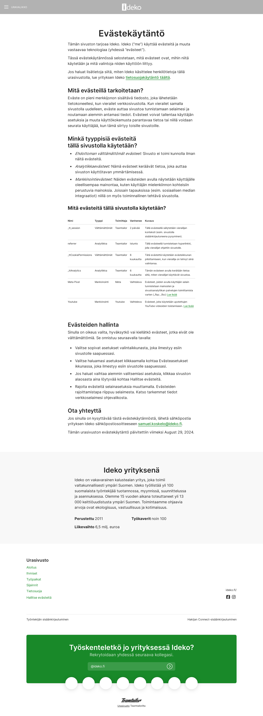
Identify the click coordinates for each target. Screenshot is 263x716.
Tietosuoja (34, 591)
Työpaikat (33, 579)
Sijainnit (32, 585)
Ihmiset (31, 573)
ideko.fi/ (231, 590)
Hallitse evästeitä (38, 597)
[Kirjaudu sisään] (169, 666)
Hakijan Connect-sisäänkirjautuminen (212, 619)
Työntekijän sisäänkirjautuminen (47, 619)
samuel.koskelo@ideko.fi (160, 424)
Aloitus (31, 567)
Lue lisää (172, 294)
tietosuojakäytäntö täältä (148, 77)
